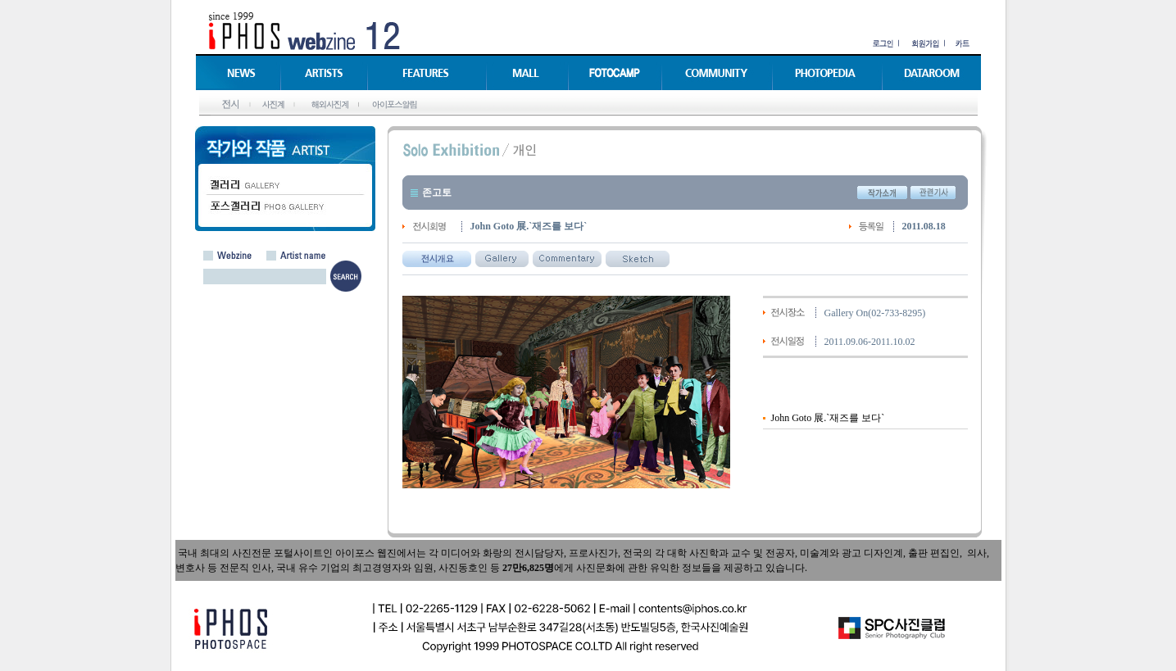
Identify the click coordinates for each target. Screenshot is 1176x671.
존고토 (437, 192)
